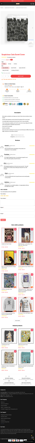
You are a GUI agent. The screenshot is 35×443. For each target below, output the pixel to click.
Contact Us (3, 420)
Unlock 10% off (33, 437)
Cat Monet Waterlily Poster (7, 289)
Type (2, 61)
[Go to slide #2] (21, 49)
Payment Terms (4, 416)
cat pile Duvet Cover (5, 344)
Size (2, 65)
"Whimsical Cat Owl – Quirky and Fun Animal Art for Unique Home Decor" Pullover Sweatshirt (25, 290)
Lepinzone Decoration (9, 7)
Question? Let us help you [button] (29, 441)
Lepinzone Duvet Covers (21, 7)
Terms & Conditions (4, 403)
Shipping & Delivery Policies (6, 414)
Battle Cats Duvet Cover (23, 344)
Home (2, 7)
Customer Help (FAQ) (5, 421)
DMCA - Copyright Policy (5, 407)
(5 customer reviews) (11, 57)
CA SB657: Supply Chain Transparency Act (9, 409)
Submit (3, 219)
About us (2, 402)
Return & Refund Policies (6, 418)
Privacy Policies (4, 405)
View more (17, 320)
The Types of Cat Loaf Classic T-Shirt (25, 313)
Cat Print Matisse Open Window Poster (25, 266)
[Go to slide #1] (14, 49)
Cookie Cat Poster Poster (6, 243)
